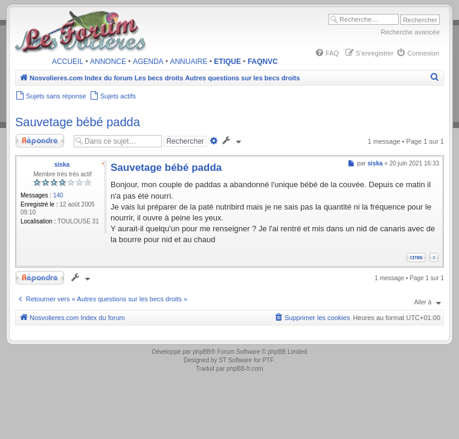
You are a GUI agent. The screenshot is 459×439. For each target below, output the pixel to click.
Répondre (40, 140)
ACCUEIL (67, 61)
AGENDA (148, 61)
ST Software (235, 360)
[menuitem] (327, 53)
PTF (268, 360)
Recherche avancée (410, 32)
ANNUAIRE (188, 61)
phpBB (202, 351)
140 (58, 195)
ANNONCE (108, 61)
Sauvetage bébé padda (77, 122)
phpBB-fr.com (244, 368)
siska (61, 164)
